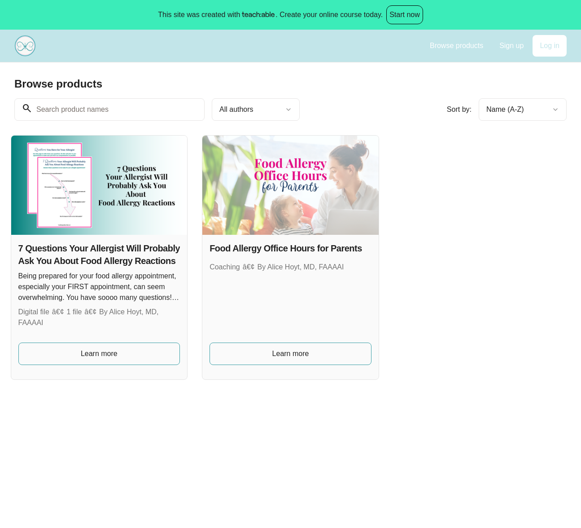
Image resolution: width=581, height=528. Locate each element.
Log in (549, 45)
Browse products (456, 45)
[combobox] (256, 109)
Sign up (511, 45)
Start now (404, 14)
